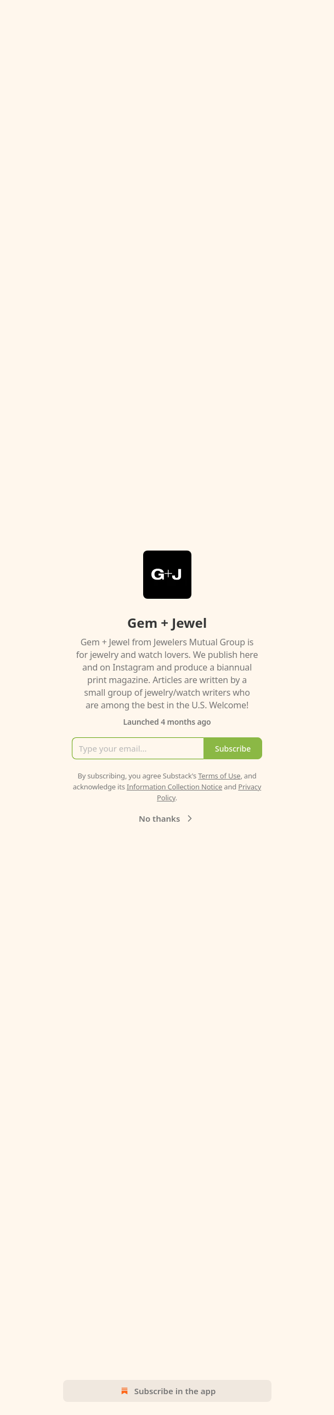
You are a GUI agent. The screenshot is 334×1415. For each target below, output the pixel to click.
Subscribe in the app (167, 1390)
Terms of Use (219, 776)
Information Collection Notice (174, 787)
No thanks (167, 818)
